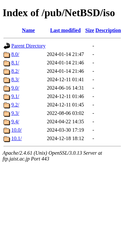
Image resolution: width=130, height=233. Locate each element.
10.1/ (16, 138)
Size (89, 30)
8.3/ (15, 79)
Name (28, 30)
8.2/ (15, 71)
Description (108, 30)
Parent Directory (28, 46)
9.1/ (15, 96)
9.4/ (15, 121)
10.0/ (16, 130)
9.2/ (15, 104)
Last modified (65, 30)
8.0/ (15, 54)
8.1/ (15, 62)
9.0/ (15, 88)
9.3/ (15, 113)
